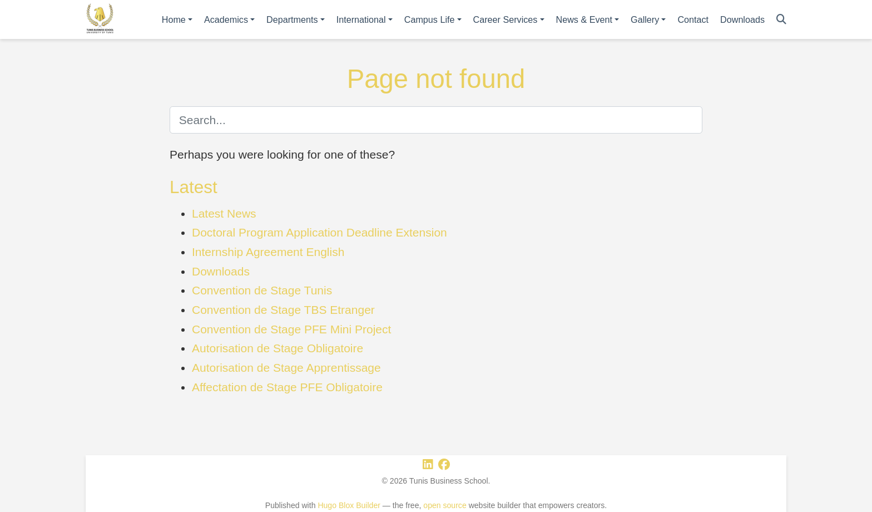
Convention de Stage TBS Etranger (283, 309)
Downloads (221, 271)
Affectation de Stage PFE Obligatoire (287, 387)
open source (444, 505)
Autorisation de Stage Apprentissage (286, 367)
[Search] (781, 19)
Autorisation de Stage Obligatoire (277, 348)
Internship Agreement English (268, 251)
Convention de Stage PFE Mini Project (291, 329)
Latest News (224, 213)
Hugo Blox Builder (349, 505)
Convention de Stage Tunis (262, 290)
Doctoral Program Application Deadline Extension (319, 232)
